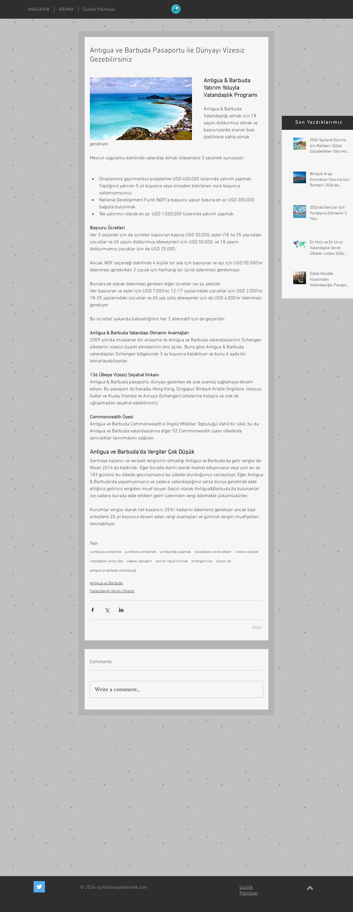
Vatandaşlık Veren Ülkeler (112, 591)
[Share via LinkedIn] (121, 610)
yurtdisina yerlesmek (140, 552)
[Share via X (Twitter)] (107, 610)
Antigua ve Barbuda (106, 583)
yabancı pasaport (139, 561)
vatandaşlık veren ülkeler (213, 552)
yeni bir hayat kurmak (171, 561)
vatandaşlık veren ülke (106, 561)
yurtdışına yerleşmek (105, 552)
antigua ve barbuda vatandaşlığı (113, 571)
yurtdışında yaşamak (175, 552)
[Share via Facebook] (92, 610)
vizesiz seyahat (246, 552)
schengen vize (201, 561)
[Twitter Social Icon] (39, 886)
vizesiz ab (223, 561)
